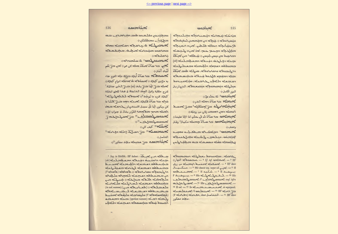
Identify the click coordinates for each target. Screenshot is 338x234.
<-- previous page (158, 3)
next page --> (182, 3)
